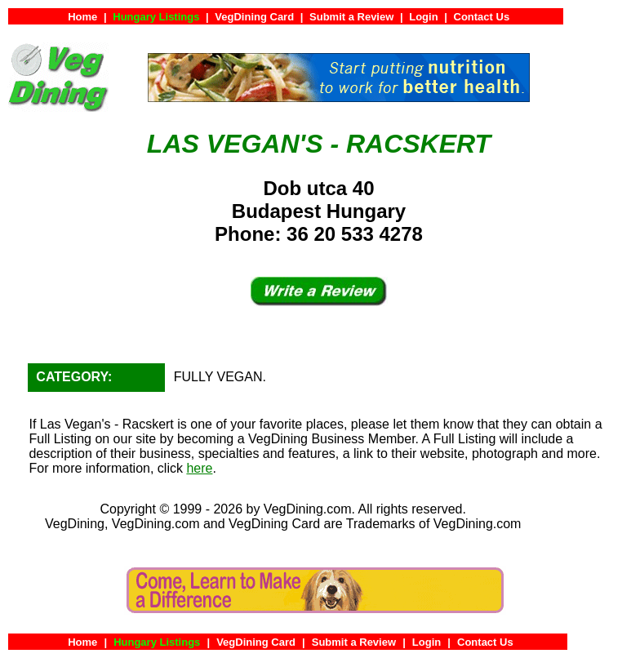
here (199, 468)
